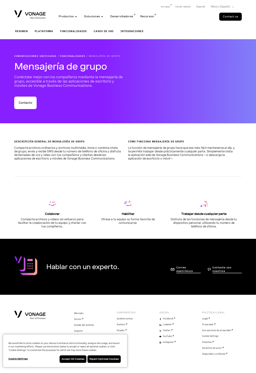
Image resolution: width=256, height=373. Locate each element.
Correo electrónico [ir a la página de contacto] (184, 269)
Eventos (121, 324)
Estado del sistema (84, 325)
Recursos (147, 16)
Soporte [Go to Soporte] (200, 6)
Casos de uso (104, 31)
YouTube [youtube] (167, 336)
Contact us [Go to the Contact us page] (230, 16)
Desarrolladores (121, 16)
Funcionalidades (73, 31)
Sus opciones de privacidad (216, 330)
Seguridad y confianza (213, 354)
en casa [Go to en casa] (165, 6)
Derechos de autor (212, 348)
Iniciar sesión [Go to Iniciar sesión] (182, 6)
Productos (66, 16)
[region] (65, 350)
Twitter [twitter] (166, 330)
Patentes (207, 342)
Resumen (21, 31)
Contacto (25, 102)
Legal (205, 318)
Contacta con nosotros (221, 269)
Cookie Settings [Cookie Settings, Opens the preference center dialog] (18, 358)
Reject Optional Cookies (104, 359)
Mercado (78, 313)
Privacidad (207, 324)
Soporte (78, 331)
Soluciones (92, 16)
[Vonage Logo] (30, 14)
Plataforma (44, 31)
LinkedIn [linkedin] (167, 324)
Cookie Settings (210, 336)
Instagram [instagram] (168, 342)
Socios (77, 319)
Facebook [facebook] (168, 318)
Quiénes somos (125, 318)
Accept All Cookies (73, 359)
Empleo (121, 330)
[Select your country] (221, 7)
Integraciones (132, 31)
